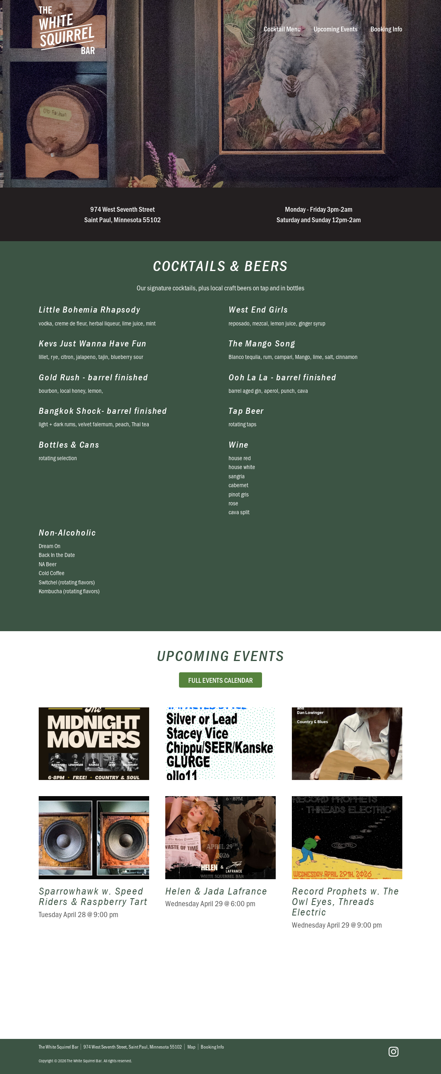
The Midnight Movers (94, 784)
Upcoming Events (336, 28)
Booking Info (386, 28)
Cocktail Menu (282, 28)
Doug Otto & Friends (347, 784)
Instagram (393, 1051)
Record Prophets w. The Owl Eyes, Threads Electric (347, 950)
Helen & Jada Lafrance (220, 950)
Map (191, 1046)
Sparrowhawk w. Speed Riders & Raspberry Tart (94, 950)
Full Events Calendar (220, 679)
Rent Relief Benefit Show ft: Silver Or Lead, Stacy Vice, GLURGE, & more (220, 784)
